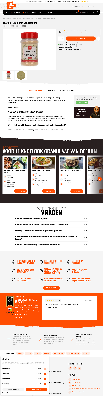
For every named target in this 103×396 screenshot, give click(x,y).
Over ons (37, 353)
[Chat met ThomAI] (87, 112)
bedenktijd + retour (68, 43)
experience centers (83, 32)
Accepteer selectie (13, 389)
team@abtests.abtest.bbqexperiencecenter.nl (84, 389)
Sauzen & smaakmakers (14, 18)
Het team (28, 353)
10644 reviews (89, 300)
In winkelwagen (80, 38)
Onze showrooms (58, 353)
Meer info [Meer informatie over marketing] (39, 383)
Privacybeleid (5, 392)
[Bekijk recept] (15, 174)
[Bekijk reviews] (85, 1)
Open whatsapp (82, 102)
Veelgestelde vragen (66, 90)
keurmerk (67, 46)
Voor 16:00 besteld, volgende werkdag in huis (68, 1)
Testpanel (86, 353)
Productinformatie (36, 90)
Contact (20, 353)
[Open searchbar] (98, 13)
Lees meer (18, 317)
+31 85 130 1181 (75, 382)
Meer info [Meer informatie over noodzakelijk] (39, 368)
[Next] (100, 179)
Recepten (51, 90)
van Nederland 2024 (69, 49)
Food (4, 18)
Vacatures (47, 353)
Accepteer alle (36, 389)
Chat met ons (74, 379)
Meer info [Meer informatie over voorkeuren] (39, 378)
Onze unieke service (51, 288)
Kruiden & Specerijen (28, 18)
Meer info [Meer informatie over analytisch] (39, 373)
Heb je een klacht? (76, 392)
